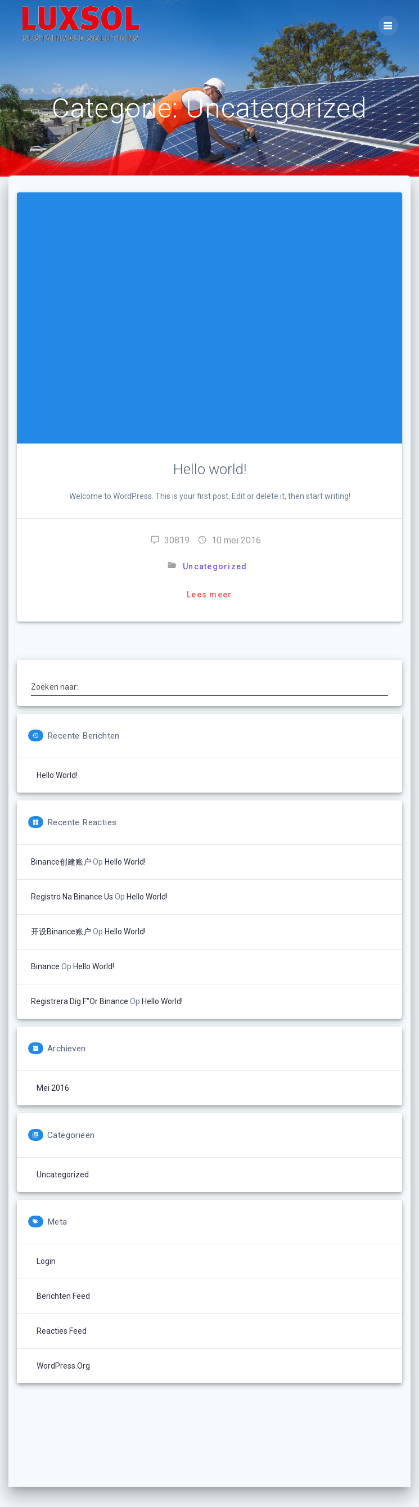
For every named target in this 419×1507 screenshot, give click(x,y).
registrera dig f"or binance (79, 1001)
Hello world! (209, 469)
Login (46, 1261)
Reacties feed (62, 1330)
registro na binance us (72, 896)
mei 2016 (53, 1087)
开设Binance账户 (61, 931)
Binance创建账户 (61, 861)
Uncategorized (215, 566)
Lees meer (209, 594)
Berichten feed (63, 1296)
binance (45, 966)
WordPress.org (63, 1365)
